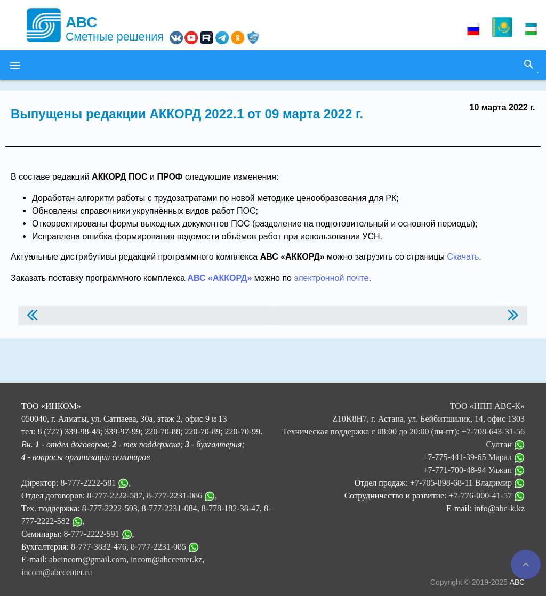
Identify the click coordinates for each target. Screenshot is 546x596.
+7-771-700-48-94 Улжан (474, 469)
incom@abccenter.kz (166, 559)
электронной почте (331, 278)
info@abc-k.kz (499, 508)
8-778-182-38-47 (231, 508)
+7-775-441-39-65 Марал (474, 457)
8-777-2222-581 (88, 482)
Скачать (463, 256)
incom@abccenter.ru (56, 572)
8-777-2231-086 (174, 495)
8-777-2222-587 (114, 495)
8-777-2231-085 (158, 546)
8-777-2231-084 (169, 508)
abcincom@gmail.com (87, 559)
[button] (15, 65)
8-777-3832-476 (98, 546)
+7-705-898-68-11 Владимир (467, 482)
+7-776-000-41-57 (487, 495)
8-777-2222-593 (110, 508)
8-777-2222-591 (91, 533)
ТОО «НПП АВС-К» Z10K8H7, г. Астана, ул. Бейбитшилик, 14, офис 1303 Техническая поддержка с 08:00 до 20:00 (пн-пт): (403, 418)
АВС (517, 582)
